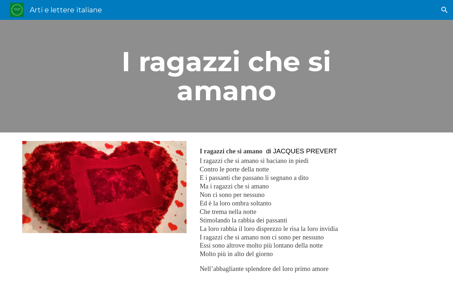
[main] (226, 76)
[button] (444, 9)
